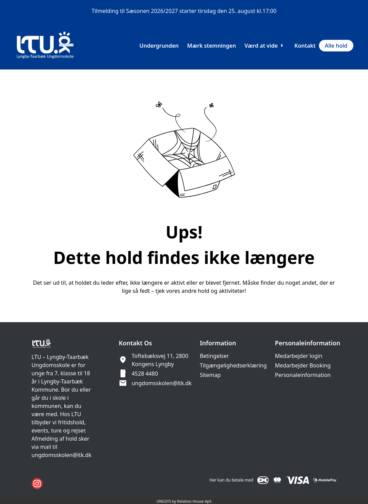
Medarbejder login (298, 356)
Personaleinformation (303, 375)
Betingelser (214, 356)
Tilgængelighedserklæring (233, 365)
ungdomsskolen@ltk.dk (162, 383)
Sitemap (210, 375)
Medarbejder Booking (303, 365)
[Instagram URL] (37, 483)
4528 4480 (145, 373)
